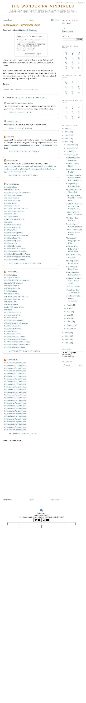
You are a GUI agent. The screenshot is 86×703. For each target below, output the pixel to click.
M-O (73, 88)
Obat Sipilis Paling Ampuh (13, 233)
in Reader (81, 2)
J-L (66, 88)
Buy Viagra (11, 121)
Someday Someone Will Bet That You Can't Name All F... (74, 177)
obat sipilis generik (11, 217)
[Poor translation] (46, 520)
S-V (66, 93)
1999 (67, 343)
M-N (79, 58)
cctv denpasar (25, 145)
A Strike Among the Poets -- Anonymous (73, 298)
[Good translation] (37, 520)
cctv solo (35, 145)
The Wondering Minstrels (43, 6)
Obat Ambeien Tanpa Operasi (15, 363)
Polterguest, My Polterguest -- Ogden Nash (72, 248)
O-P (66, 63)
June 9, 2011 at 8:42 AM (20, 128)
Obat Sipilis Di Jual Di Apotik (14, 249)
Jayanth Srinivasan (29, 30)
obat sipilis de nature (12, 190)
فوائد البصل (50, 169)
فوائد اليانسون (41, 169)
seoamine (10, 160)
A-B (66, 53)
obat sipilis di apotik (11, 198)
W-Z (72, 68)
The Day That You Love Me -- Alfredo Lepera (74, 197)
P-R (79, 88)
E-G (79, 53)
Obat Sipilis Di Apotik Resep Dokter (17, 257)
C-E (73, 83)
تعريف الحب (16, 172)
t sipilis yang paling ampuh (14, 219)
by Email (70, 2)
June (68, 312)
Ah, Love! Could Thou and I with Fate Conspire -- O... (74, 206)
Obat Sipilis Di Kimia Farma (14, 259)
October (70, 151)
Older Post (55, 20)
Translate (68, 357)
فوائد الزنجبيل (42, 166)
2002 (67, 333)
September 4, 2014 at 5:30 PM (24, 152)
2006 (67, 132)
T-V (66, 68)
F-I (79, 83)
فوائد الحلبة (52, 166)
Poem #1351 (22, 36)
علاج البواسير (9, 166)
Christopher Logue (32, 54)
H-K (66, 58)
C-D (72, 53)
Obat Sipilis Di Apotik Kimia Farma (17, 254)
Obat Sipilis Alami (10, 230)
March (69, 322)
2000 (67, 339)
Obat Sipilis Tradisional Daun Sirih (17, 192)
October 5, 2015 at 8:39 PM (23, 433)
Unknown (10, 184)
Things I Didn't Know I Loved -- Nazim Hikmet (74, 232)
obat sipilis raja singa (12, 200)
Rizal (9, 137)
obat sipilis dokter (10, 214)
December (70, 145)
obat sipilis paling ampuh (13, 195)
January (70, 328)
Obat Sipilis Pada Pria (12, 238)
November (70, 148)
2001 (67, 336)
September (71, 155)
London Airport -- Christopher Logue (21, 25)
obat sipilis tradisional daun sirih (16, 209)
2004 (67, 138)
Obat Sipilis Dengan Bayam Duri (16, 235)
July (68, 308)
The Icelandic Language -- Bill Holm (73, 240)
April (68, 318)
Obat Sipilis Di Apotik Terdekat (15, 251)
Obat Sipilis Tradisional (12, 225)
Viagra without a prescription (17, 103)
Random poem (67, 31)
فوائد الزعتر (21, 169)
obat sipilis (8, 222)
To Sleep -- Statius (73, 287)
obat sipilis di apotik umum (14, 211)
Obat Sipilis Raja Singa (12, 241)
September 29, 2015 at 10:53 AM (25, 263)
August (69, 305)
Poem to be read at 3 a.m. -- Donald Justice (74, 280)
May (68, 315)
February (70, 325)
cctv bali (14, 145)
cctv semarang (46, 145)
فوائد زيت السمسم (21, 166)
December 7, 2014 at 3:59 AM (23, 175)
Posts (67, 365)
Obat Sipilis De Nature (12, 246)
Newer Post (7, 20)
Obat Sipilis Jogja (10, 187)
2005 (67, 135)
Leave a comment (35, 97)
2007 (67, 128)
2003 (67, 142)
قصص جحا (13, 169)
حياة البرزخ (8, 172)
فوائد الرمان (32, 166)
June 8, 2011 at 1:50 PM (20, 113)
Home (31, 20)
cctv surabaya (46, 143)
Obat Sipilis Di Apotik (12, 227)
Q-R (72, 63)
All (79, 68)
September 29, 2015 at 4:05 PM (24, 351)
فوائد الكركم (30, 169)
